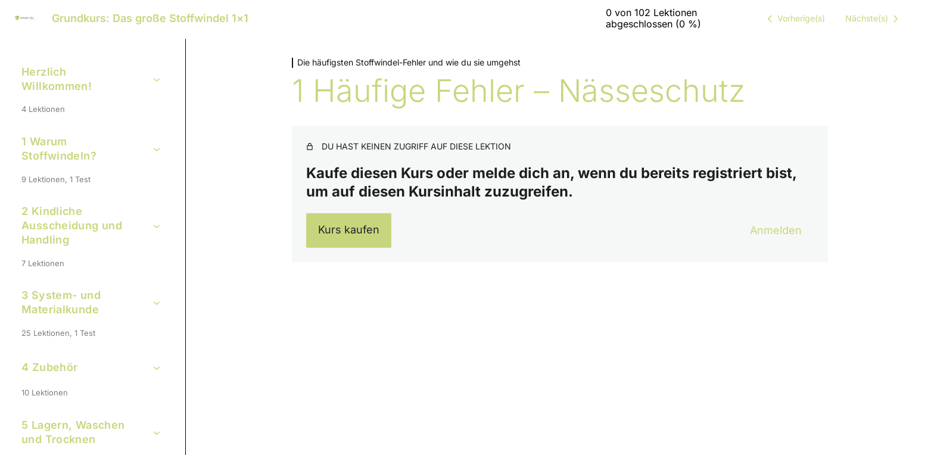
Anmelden (776, 230)
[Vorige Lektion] (794, 18)
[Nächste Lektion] (873, 18)
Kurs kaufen (348, 229)
